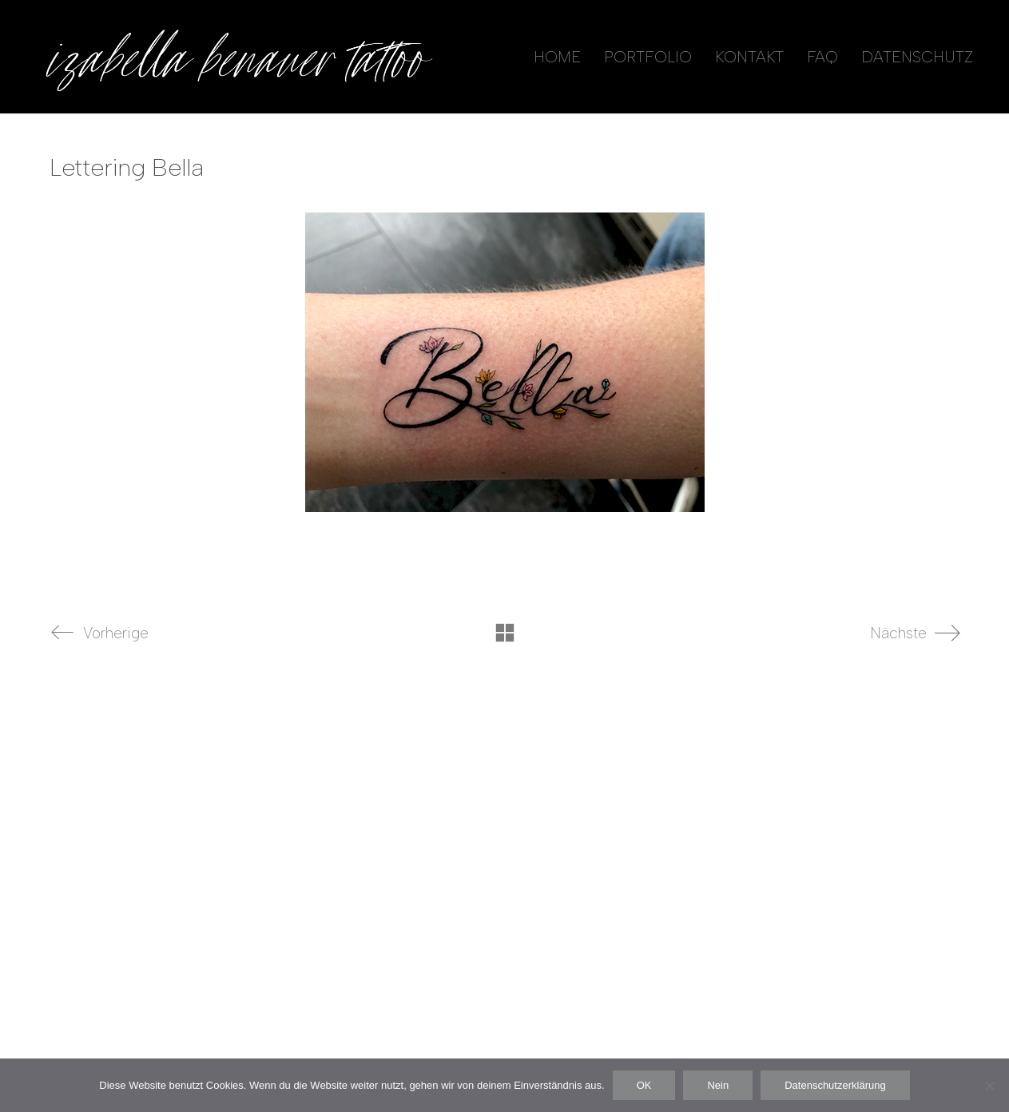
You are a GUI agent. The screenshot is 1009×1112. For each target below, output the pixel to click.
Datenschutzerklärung (835, 1085)
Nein (718, 1085)
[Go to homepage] (235, 56)
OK (644, 1085)
